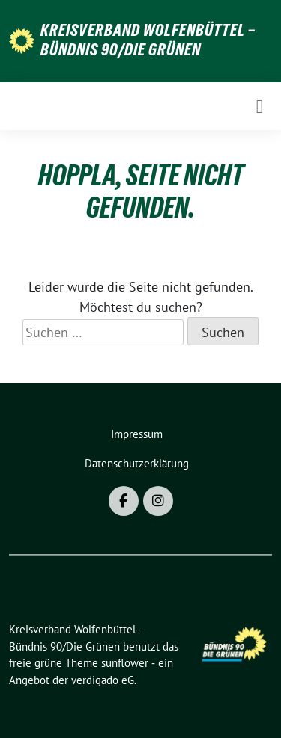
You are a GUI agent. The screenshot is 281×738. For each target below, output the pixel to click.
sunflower (124, 663)
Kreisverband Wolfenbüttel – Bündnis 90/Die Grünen (148, 39)
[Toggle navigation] (259, 106)
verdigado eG (102, 680)
